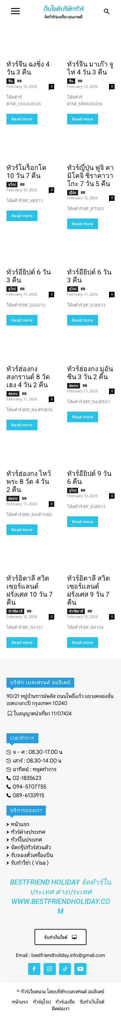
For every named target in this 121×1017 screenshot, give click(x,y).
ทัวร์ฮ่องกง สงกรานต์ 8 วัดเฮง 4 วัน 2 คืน (28, 377)
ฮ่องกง (12, 393)
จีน (10, 81)
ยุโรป (11, 184)
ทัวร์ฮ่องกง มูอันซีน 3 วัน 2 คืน (90, 373)
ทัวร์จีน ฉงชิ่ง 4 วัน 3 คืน (27, 68)
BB (19, 80)
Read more (22, 119)
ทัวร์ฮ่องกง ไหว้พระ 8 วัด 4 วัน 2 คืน (28, 482)
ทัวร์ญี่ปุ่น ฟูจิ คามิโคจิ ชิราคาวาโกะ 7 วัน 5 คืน (90, 176)
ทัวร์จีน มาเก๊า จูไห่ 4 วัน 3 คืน (90, 68)
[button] (107, 12)
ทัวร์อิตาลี (15, 611)
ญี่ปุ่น (72, 192)
